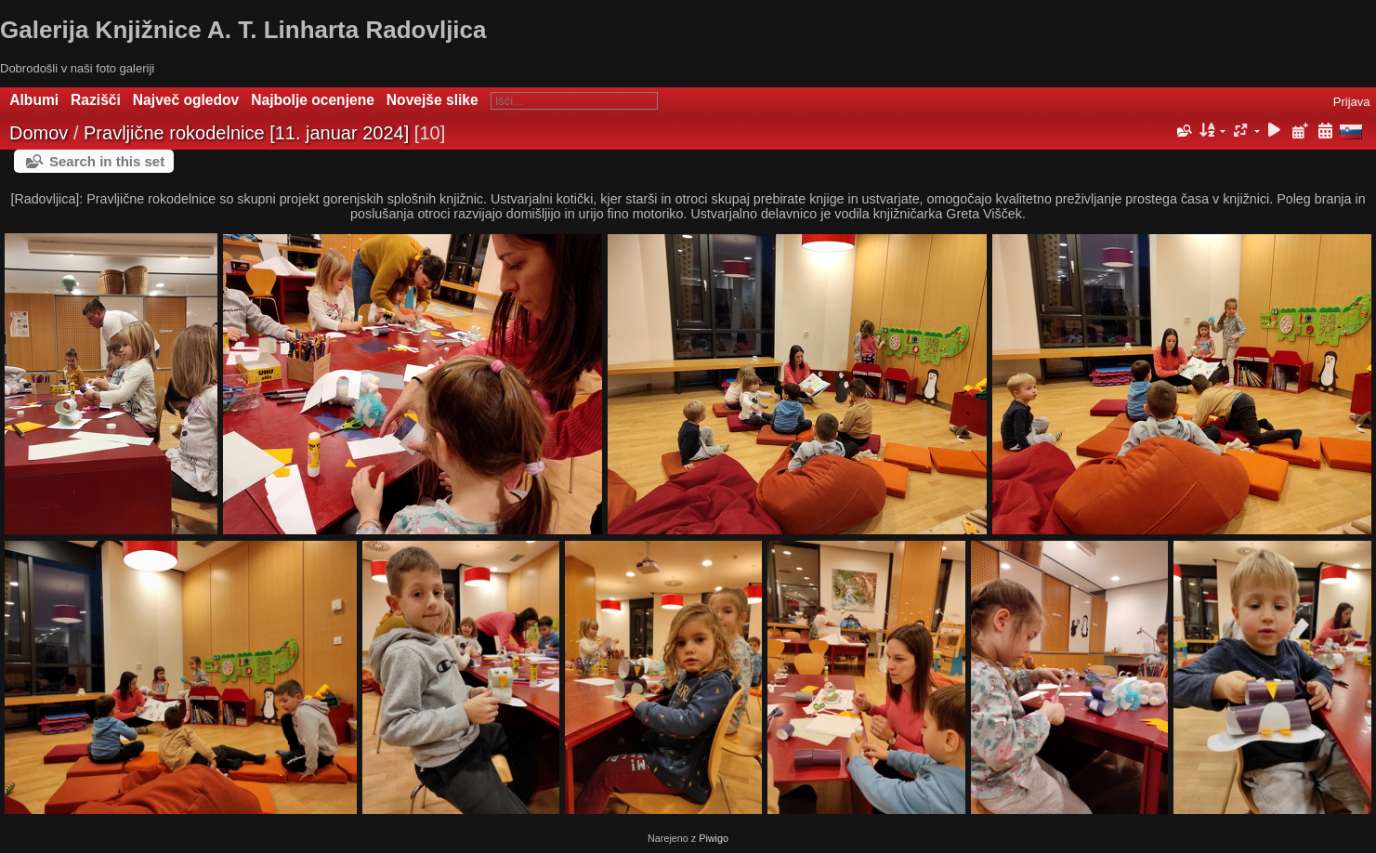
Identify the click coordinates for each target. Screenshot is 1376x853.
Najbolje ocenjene (312, 100)
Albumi (34, 100)
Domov (38, 133)
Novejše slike (432, 100)
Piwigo (713, 838)
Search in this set (106, 161)
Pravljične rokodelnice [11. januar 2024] (246, 133)
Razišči (96, 100)
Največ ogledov (186, 100)
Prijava (1351, 102)
